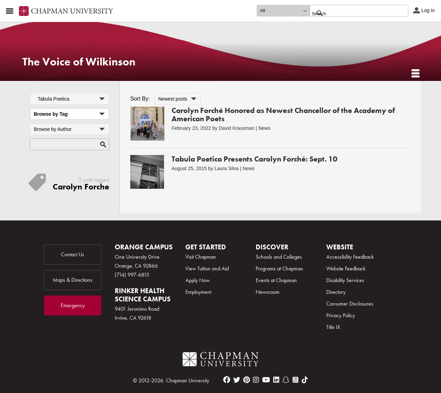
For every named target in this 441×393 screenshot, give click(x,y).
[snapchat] (286, 380)
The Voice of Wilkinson (78, 62)
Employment (198, 292)
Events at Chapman (276, 280)
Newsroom (267, 292)
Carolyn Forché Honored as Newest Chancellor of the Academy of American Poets (283, 114)
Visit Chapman (200, 256)
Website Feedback (346, 268)
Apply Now (197, 280)
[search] (351, 13)
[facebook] (226, 380)
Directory (336, 292)
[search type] (283, 11)
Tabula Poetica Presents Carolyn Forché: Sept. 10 (254, 159)
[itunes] (296, 380)
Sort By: (140, 99)
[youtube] (266, 380)
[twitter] (236, 380)
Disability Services (345, 280)
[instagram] (256, 380)
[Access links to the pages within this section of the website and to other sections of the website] (11, 11)
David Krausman (237, 128)
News (264, 128)
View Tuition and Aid (207, 268)
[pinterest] (246, 380)
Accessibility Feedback (350, 256)
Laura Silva (227, 168)
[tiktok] (305, 380)
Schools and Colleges (279, 256)
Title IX (333, 327)
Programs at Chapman (279, 268)
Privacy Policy (340, 315)
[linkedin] (276, 380)
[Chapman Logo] (220, 360)
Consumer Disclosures (349, 303)
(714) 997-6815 (132, 274)
